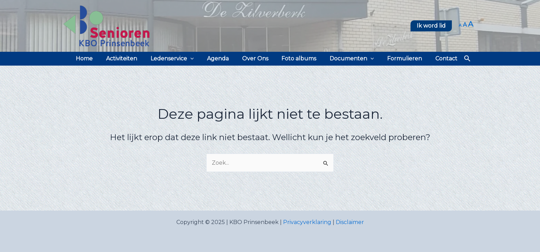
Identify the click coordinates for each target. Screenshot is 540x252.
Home (93, 58)
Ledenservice (176, 59)
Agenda (220, 58)
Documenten (347, 59)
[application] (194, 59)
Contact (437, 58)
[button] (431, 25)
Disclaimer (350, 222)
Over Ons (255, 58)
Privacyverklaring (307, 222)
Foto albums (296, 58)
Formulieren (397, 58)
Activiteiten (128, 58)
